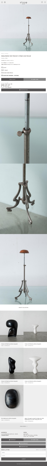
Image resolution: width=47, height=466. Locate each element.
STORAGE (6, 53)
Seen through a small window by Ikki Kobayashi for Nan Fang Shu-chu (34, 419)
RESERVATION (24, 89)
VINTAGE (16, 75)
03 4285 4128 (34, 79)
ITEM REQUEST (24, 443)
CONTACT (13, 439)
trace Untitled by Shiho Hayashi (9, 344)
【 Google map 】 (5, 435)
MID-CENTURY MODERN (7, 75)
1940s (6, 58)
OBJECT (2, 53)
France (2, 58)
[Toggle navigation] (45, 2)
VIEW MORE (23, 426)
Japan (2, 345)
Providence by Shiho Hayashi (8, 418)
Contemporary (7, 345)
